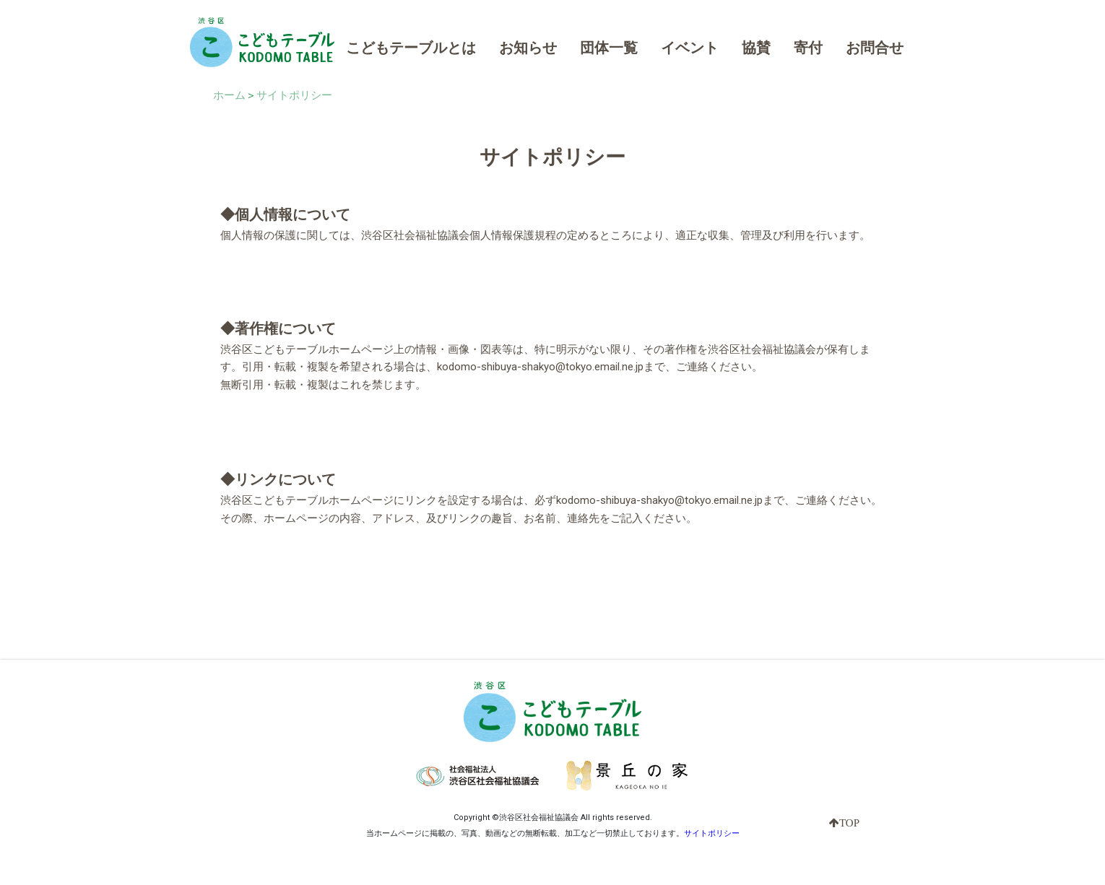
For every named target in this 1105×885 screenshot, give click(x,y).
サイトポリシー (294, 95)
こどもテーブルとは (411, 47)
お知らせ (528, 47)
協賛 (756, 47)
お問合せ (875, 47)
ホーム (229, 95)
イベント (690, 47)
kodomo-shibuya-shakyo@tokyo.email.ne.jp (540, 366)
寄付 (808, 47)
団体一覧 (609, 47)
